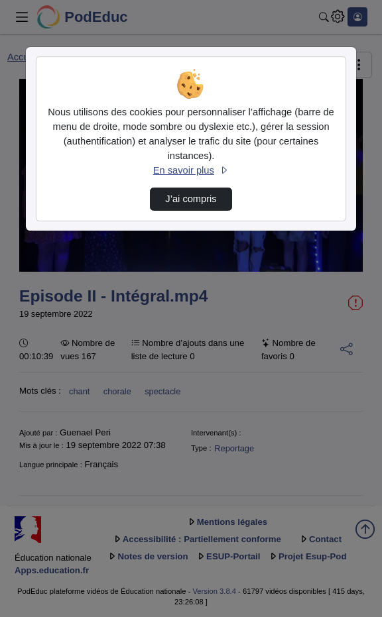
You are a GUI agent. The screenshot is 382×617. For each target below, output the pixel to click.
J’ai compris (190, 199)
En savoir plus (191, 170)
